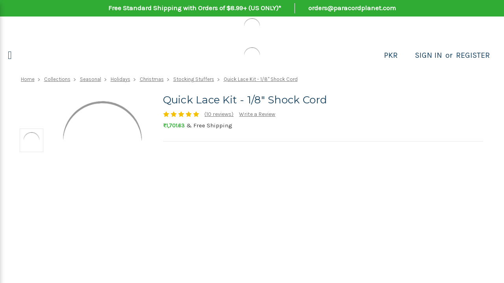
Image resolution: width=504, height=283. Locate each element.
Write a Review (257, 114)
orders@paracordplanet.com (352, 8)
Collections (57, 79)
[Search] (406, 55)
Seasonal (90, 79)
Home (28, 79)
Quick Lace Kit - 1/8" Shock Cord (261, 79)
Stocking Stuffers (193, 79)
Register (473, 55)
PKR (391, 55)
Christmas (152, 79)
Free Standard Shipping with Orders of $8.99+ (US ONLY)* (194, 8)
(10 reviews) (218, 114)
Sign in (428, 55)
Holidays (120, 79)
